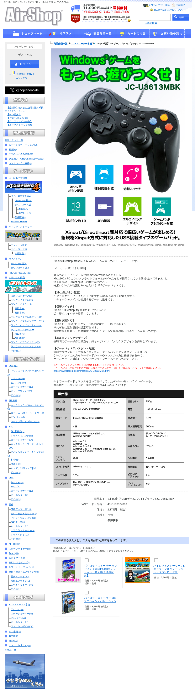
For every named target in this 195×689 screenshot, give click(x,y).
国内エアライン (20, 576)
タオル (16, 464)
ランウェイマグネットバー (26, 325)
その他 (16, 350)
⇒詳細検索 (151, 23)
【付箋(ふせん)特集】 (18, 118)
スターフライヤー (20, 548)
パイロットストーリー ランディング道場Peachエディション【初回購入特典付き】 (100, 570)
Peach (14, 553)
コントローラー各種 (20, 163)
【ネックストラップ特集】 (21, 125)
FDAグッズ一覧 (21, 509)
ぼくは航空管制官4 (21, 196)
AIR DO (14, 544)
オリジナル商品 (17, 277)
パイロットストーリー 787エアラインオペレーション (100, 599)
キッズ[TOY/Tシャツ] (23, 468)
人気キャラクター (22, 585)
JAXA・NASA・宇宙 (19, 604)
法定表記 (180, 5)
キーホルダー (19, 495)
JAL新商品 (18, 431)
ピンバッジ (18, 382)
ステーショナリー (22, 387)
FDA (11, 504)
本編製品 (24, 209)
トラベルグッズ (20, 534)
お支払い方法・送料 (159, 5)
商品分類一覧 (60, 43)
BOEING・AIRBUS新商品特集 (26, 158)
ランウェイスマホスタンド (26, 346)
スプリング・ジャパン (21, 567)
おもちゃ (17, 482)
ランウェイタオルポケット (26, 317)
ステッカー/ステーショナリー (27, 413)
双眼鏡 (13, 640)
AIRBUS (13, 400)
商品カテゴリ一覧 (14, 140)
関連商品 (20, 217)
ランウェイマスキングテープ (27, 321)
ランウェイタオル (22, 300)
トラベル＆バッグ (22, 435)
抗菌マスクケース (21, 295)
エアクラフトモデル (23, 530)
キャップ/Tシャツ (21, 391)
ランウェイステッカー (22, 329)
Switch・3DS (19, 221)
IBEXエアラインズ (19, 562)
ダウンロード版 (23, 204)
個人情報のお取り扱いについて (170, 9)
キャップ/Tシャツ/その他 (25, 421)
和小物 (15, 459)
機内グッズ (18, 522)
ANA (11, 477)
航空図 (13, 636)
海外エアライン (20, 580)
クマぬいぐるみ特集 (21, 154)
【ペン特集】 (14, 114)
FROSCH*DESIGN (20, 273)
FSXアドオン (15, 258)
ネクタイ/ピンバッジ (23, 517)
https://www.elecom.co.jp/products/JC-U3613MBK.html (82, 371)
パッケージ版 (23, 200)
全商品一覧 (10, 650)
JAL (11, 426)
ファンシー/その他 (22, 626)
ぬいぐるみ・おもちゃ (24, 513)
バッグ (15, 486)
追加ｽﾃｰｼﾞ (24, 213)
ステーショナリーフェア (23, 145)
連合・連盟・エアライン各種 (24, 571)
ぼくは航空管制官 (18, 178)
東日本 (20, 308)
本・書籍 (15, 631)
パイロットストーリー (20, 226)
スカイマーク (17, 558)
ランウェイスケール (21, 304)
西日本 (20, 312)
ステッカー (18, 378)
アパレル (17, 609)
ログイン (23, 64)
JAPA (13, 149)
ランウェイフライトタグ (25, 342)
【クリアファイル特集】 (19, 121)
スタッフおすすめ (20, 645)
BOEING (13, 366)
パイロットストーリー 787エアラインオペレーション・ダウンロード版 (169, 569)
